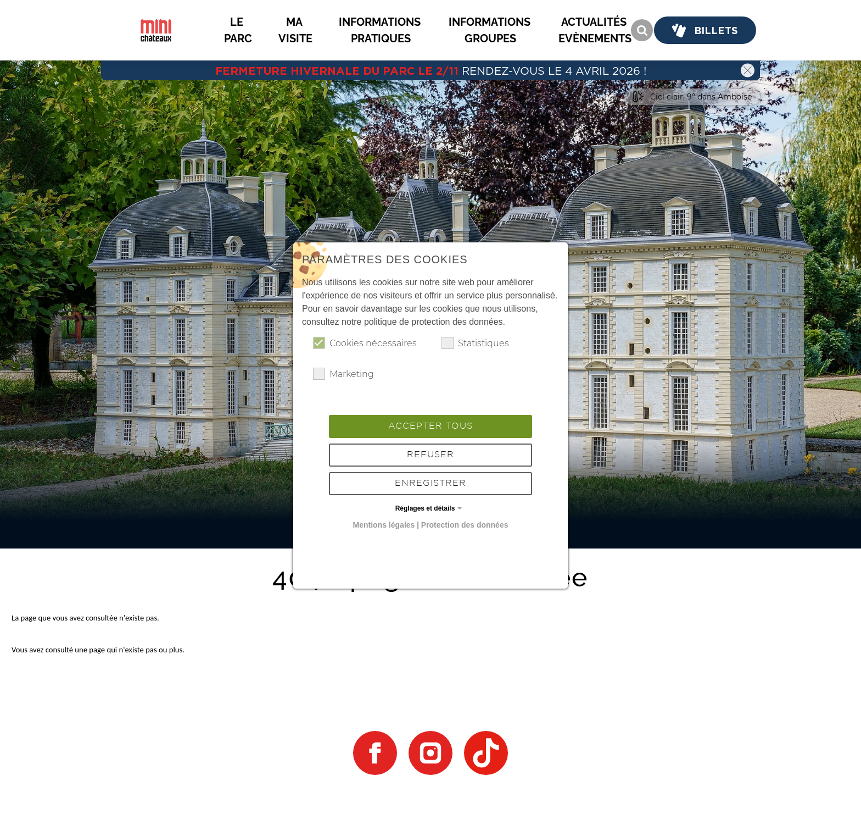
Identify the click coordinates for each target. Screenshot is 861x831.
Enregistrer (430, 483)
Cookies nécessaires (365, 343)
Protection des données (464, 524)
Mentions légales (384, 524)
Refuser (430, 455)
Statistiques (475, 343)
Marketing (343, 374)
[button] (238, 30)
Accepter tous (430, 426)
